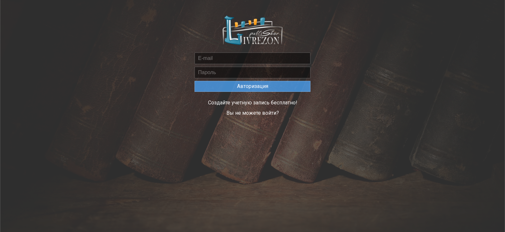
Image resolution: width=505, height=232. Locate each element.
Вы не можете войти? (252, 113)
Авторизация (252, 86)
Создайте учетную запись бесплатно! (252, 103)
